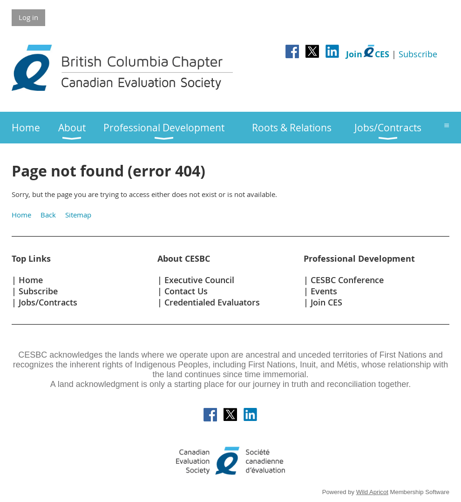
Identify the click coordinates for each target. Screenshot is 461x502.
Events (324, 291)
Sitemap (78, 214)
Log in (28, 17)
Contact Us (186, 291)
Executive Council (199, 279)
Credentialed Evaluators (212, 302)
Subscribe (418, 54)
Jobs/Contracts (48, 302)
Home (21, 214)
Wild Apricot (372, 491)
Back (48, 214)
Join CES (326, 302)
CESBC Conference (347, 279)
